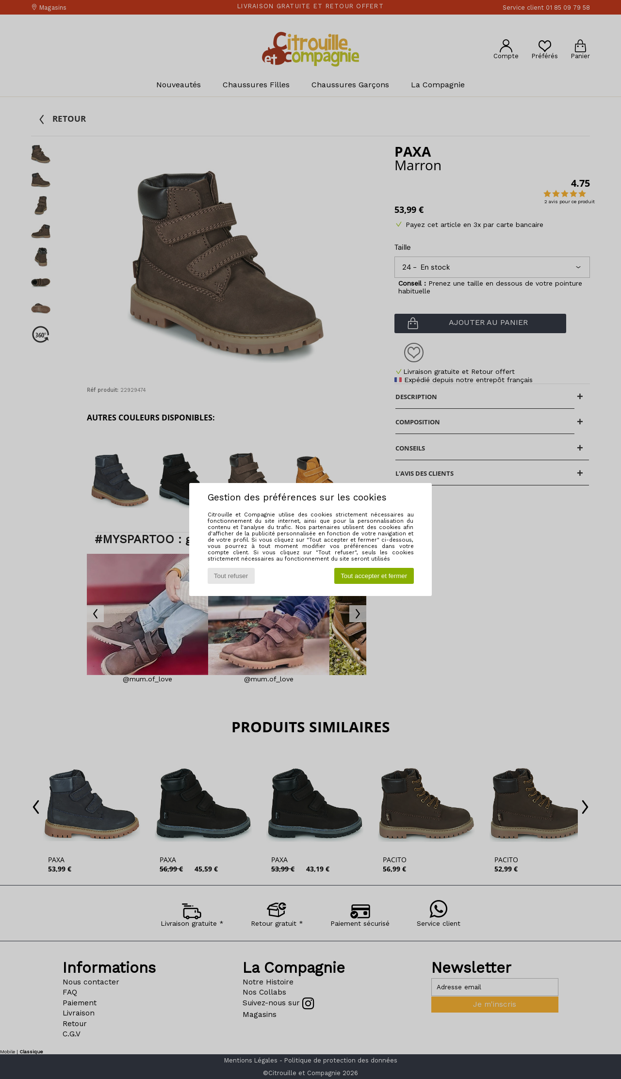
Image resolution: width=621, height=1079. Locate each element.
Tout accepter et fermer (374, 576)
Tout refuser (231, 576)
